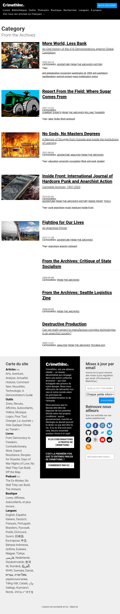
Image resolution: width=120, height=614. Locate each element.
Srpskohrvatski (15, 562)
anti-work (91, 161)
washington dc (79, 73)
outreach (72, 246)
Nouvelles (18, 386)
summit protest (64, 76)
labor (51, 119)
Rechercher (70, 10)
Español (21, 515)
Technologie (13, 391)
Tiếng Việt (12, 583)
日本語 (19, 536)
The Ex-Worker (15, 480)
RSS (18, 370)
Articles (11, 369)
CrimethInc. (13, 5)
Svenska (19, 570)
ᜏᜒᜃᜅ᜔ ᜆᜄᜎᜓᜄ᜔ (23, 592)
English (10, 515)
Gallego (10, 587)
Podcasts (43, 10)
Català (23, 583)
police (95, 76)
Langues (84, 10)
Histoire (10, 382)
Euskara (21, 549)
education (53, 161)
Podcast (11, 476)
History (97, 64)
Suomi (10, 536)
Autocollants (25, 408)
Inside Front (95, 201)
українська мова (16, 579)
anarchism (59, 207)
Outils (32, 10)
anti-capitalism (100, 73)
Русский (24, 527)
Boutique (56, 10)
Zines (9, 403)
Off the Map (13, 472)
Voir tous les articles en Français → (24, 14)
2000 (89, 73)
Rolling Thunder (95, 112)
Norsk (9, 592)
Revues (18, 403)
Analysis (75, 155)
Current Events (51, 112)
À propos (96, 10)
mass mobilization (82, 76)
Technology (98, 345)
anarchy (64, 246)
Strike (57, 119)
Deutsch (21, 519)
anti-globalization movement (56, 73)
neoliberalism (49, 76)
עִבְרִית (9, 574)
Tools (107, 201)
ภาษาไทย (20, 574)
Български (13, 540)
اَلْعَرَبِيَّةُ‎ (26, 566)
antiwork (70, 119)
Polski (9, 532)
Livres (6, 10)
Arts (8, 373)
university (64, 161)
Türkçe (20, 553)
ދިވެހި (31, 583)
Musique (20, 412)
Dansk (29, 570)
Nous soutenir (107, 5)
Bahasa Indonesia (17, 545)
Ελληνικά (20, 532)
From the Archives (81, 64)
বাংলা (9, 570)
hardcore (76, 207)
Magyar (10, 553)
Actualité (22, 378)
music (68, 207)
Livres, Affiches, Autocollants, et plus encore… (18, 502)
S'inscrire (107, 400)
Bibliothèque (19, 10)
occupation (75, 161)
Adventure (63, 64)
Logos (9, 416)
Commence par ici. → (60, 465)
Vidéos (10, 412)
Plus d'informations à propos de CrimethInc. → (60, 442)
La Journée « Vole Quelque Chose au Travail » (19, 425)
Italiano (10, 519)
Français (11, 523)
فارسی (10, 557)
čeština (10, 549)
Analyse (11, 378)
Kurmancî (22, 587)
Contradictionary (16, 446)
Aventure (17, 373)
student (101, 161)
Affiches (11, 408)
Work (63, 119)
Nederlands (23, 557)
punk (50, 207)
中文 (24, 540)
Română (15, 566)
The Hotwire (13, 489)
